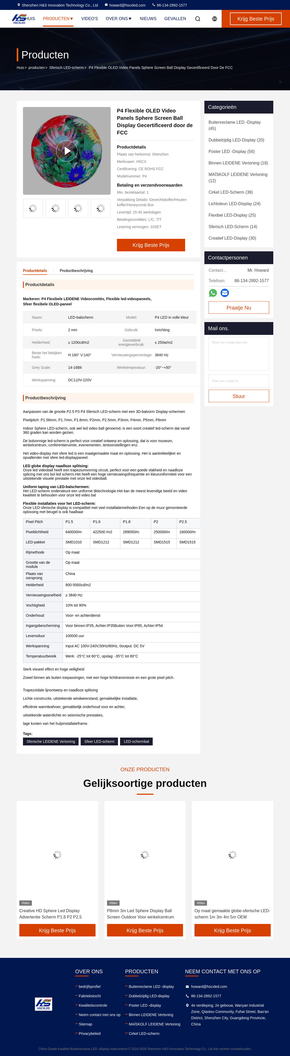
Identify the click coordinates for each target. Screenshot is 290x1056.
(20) (236, 140)
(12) (238, 177)
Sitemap (85, 1024)
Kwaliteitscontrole (93, 1005)
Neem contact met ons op (100, 1015)
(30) (232, 238)
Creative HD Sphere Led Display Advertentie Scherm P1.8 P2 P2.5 (50, 914)
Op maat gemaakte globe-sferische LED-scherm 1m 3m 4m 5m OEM (232, 914)
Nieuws (148, 18)
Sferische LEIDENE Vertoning (51, 741)
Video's (89, 18)
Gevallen (175, 18)
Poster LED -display (145, 1005)
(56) (232, 151)
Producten (58, 18)
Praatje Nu (239, 308)
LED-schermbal (136, 741)
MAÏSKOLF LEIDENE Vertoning (154, 1024)
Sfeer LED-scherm (99, 741)
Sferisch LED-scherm (66, 68)
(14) (233, 226)
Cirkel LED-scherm (144, 1033)
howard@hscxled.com (124, 5)
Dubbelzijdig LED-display (149, 996)
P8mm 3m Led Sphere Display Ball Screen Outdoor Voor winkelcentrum (140, 914)
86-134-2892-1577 (169, 5)
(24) (235, 203)
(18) (238, 163)
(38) (231, 192)
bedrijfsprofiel (89, 986)
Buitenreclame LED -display (151, 986)
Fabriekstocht (90, 996)
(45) (235, 125)
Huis (30, 18)
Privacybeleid (89, 1033)
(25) (232, 215)
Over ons (119, 18)
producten (36, 68)
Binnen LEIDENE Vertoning (151, 1015)
